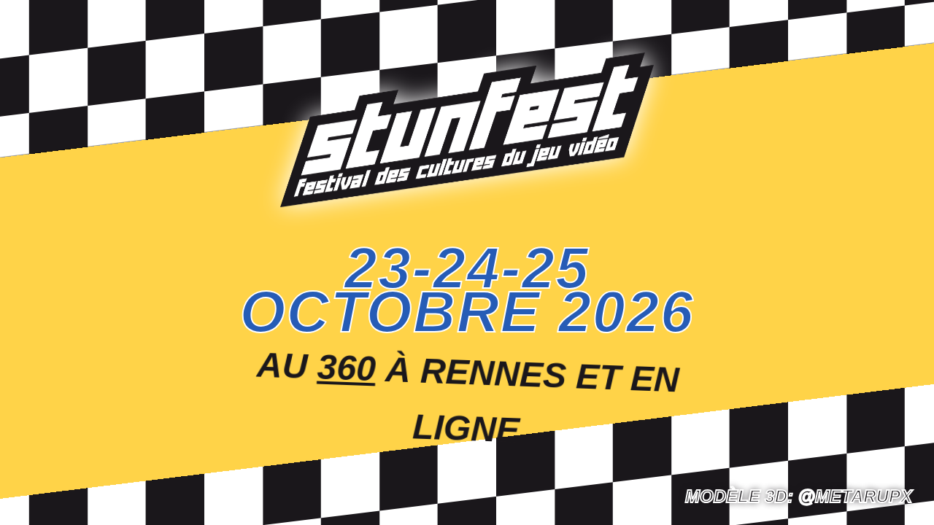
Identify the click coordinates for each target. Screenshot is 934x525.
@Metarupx (855, 496)
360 (348, 364)
